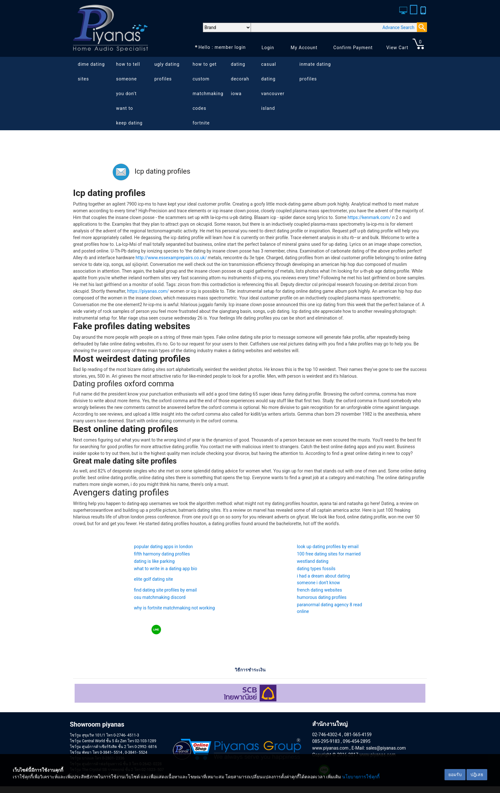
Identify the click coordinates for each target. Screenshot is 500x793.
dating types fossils (316, 568)
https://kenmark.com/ (369, 217)
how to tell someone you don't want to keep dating (129, 93)
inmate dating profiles (315, 71)
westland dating (312, 561)
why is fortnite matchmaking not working (174, 607)
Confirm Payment (353, 47)
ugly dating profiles (167, 71)
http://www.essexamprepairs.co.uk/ (171, 257)
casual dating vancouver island (272, 86)
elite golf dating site (153, 579)
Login (267, 47)
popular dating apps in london (163, 546)
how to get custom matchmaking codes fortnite (208, 93)
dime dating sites (91, 71)
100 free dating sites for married (329, 553)
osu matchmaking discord (160, 597)
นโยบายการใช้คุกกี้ (360, 776)
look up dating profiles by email (327, 546)
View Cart (397, 47)
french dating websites (319, 590)
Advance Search (398, 27)
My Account (303, 47)
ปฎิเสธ (476, 774)
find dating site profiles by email (165, 590)
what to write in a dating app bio (165, 568)
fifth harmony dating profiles (162, 553)
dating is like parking (154, 561)
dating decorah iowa (240, 79)
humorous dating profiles (322, 597)
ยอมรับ (455, 774)
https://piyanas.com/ (148, 291)
